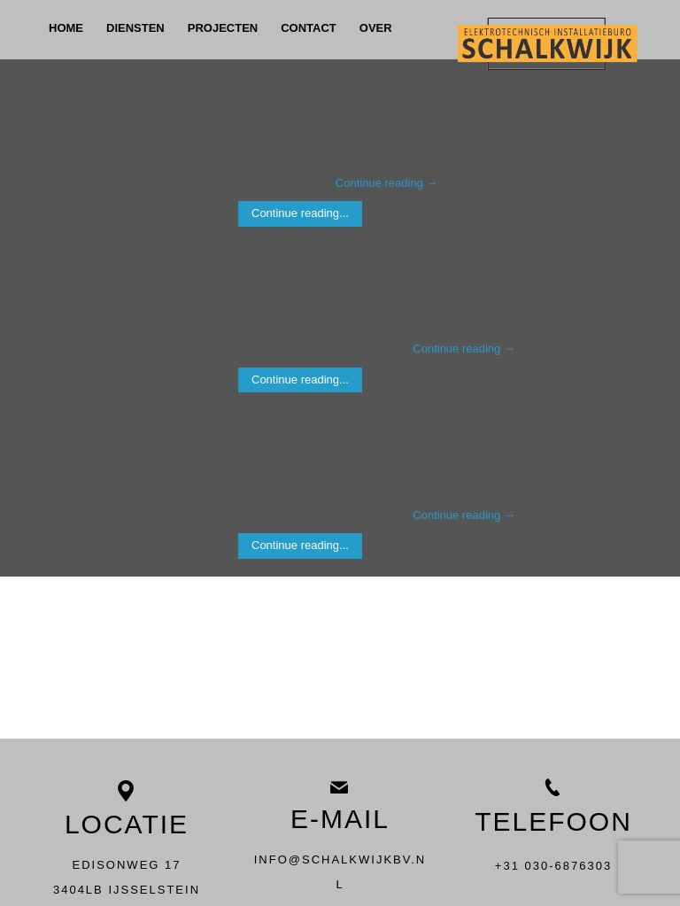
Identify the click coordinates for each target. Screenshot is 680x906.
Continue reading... (300, 213)
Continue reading (387, 183)
